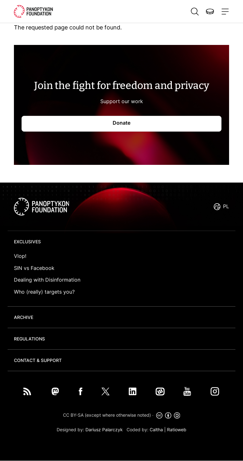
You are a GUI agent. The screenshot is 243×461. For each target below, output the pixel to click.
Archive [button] (23, 317)
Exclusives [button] (27, 241)
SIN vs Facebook (34, 268)
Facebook (81, 391)
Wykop (160, 391)
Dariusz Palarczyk (104, 429)
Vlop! (20, 256)
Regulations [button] (29, 338)
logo (41, 206)
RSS (27, 391)
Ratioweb (176, 429)
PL (226, 206)
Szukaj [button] (194, 11)
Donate (209, 11)
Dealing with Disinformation (47, 280)
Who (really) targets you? (44, 292)
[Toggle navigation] (224, 11)
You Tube (187, 391)
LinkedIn (132, 391)
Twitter (105, 391)
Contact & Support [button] (38, 360)
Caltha (156, 429)
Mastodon (55, 391)
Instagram (215, 391)
